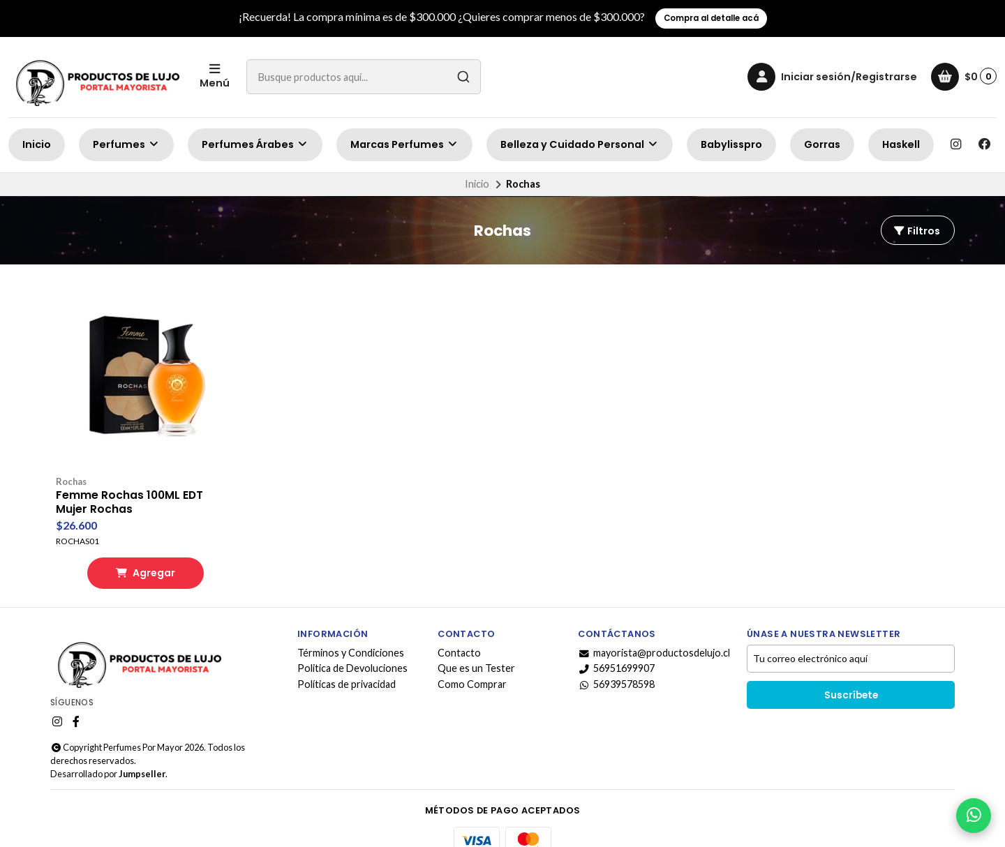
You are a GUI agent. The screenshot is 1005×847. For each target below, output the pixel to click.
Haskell (901, 144)
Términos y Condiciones (350, 631)
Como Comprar (472, 662)
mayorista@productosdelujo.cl (654, 631)
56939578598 (616, 662)
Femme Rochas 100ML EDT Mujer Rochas (130, 480)
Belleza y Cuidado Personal (579, 144)
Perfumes (126, 144)
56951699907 (616, 647)
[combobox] (363, 76)
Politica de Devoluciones (352, 647)
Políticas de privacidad (346, 662)
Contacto (459, 631)
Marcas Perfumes (404, 144)
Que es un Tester (476, 647)
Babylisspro (731, 144)
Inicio (36, 144)
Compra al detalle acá (711, 18)
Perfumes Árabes (255, 144)
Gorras (822, 144)
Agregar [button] (134, 550)
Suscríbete (851, 673)
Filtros (916, 231)
